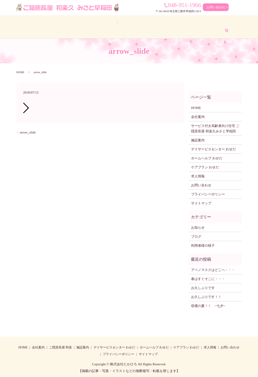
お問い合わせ (215, 7)
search (175, 30)
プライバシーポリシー (208, 193)
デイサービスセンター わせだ (121, 22)
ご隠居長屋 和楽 (60, 346)
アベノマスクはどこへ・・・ (213, 269)
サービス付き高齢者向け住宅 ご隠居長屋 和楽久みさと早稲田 (215, 127)
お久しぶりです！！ (206, 296)
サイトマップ (201, 202)
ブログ (113, 30)
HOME (29, 22)
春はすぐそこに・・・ (208, 278)
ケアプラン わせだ (200, 22)
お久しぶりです (203, 287)
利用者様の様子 (90, 30)
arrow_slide (28, 131)
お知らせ (198, 227)
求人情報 (226, 22)
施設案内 (198, 139)
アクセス (132, 30)
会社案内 (48, 22)
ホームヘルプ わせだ (164, 22)
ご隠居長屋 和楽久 (75, 22)
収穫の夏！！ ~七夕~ (209, 305)
